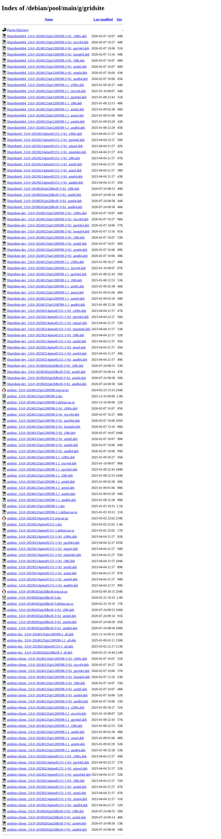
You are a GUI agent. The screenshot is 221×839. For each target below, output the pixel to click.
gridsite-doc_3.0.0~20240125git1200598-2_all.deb (40, 634)
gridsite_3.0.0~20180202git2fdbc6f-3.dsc (34, 597)
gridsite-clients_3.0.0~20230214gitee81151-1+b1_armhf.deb (46, 787)
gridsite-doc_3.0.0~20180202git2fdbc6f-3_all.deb (39, 652)
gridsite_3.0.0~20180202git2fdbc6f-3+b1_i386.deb (40, 610)
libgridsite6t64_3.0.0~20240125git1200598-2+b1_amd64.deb (47, 79)
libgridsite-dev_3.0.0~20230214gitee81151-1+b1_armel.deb (46, 347)
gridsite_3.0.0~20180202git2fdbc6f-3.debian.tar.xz (40, 603)
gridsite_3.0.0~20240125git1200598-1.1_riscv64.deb (42, 463)
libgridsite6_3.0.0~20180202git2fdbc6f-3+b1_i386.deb (43, 188)
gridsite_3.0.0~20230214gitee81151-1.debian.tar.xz (40, 530)
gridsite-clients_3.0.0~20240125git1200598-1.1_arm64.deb (46, 744)
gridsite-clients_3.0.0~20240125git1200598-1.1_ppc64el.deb (47, 719)
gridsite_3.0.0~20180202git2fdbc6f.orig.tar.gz (37, 591)
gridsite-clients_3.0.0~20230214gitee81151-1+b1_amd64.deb (47, 805)
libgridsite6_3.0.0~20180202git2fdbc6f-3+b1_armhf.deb (44, 195)
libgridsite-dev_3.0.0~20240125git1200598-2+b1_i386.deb (46, 237)
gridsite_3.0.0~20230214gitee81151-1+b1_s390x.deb (42, 536)
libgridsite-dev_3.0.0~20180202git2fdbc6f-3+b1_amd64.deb (46, 384)
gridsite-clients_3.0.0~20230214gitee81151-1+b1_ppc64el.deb (48, 762)
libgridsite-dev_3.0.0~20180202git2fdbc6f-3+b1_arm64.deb (46, 378)
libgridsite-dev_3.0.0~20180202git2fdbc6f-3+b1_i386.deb (45, 365)
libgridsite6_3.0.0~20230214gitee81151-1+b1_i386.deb (43, 158)
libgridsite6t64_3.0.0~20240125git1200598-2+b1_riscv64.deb (47, 42)
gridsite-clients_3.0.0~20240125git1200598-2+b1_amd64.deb (47, 701)
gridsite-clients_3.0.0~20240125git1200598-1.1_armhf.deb (45, 732)
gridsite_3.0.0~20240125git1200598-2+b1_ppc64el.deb (43, 420)
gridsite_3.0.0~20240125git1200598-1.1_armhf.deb (41, 481)
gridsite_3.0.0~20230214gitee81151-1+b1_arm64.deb (42, 579)
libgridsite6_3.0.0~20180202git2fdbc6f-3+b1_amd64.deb (44, 207)
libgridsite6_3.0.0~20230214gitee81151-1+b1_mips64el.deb (46, 152)
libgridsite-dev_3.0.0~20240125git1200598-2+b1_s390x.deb (47, 213)
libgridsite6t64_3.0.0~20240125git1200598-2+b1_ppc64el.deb (48, 48)
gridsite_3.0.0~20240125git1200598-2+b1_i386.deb (41, 433)
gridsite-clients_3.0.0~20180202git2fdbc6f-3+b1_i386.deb (45, 811)
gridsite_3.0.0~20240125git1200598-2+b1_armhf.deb (42, 439)
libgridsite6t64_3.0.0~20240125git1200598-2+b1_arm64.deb (47, 72)
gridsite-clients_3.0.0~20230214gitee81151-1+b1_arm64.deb (47, 799)
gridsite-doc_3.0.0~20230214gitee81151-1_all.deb (40, 646)
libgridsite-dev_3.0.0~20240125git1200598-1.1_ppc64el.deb (46, 274)
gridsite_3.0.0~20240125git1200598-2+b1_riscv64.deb (43, 414)
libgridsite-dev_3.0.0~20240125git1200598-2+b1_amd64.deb (47, 256)
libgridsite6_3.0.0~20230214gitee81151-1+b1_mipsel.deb (45, 146)
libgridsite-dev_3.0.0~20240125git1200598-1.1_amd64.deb (46, 304)
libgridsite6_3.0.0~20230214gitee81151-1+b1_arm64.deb (44, 176)
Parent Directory (18, 30)
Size (119, 19)
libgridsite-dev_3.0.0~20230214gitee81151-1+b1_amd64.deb (47, 359)
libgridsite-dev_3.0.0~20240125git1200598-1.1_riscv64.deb (46, 268)
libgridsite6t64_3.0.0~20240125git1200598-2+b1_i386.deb (46, 60)
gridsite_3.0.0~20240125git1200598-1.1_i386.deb (40, 475)
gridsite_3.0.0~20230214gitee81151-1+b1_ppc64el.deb (43, 542)
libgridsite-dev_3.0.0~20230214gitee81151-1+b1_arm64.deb (47, 353)
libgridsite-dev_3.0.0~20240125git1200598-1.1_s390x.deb (45, 262)
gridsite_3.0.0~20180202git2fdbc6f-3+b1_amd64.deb (42, 628)
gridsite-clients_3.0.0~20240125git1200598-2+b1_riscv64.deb (48, 664)
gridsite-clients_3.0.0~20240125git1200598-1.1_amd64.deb (46, 750)
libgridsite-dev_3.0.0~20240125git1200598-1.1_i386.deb (44, 280)
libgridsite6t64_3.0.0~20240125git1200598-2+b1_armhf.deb (47, 66)
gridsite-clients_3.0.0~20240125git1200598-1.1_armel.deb (45, 738)
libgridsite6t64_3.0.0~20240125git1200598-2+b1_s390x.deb (47, 36)
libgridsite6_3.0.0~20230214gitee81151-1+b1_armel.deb (44, 170)
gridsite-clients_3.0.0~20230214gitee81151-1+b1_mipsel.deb (47, 768)
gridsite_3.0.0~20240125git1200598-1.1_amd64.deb (41, 500)
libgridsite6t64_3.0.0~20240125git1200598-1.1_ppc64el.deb (46, 97)
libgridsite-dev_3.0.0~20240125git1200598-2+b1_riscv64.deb (47, 219)
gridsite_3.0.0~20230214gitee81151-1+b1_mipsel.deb (42, 549)
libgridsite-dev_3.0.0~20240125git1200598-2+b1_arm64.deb (47, 249)
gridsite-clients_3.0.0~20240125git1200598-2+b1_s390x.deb (47, 658)
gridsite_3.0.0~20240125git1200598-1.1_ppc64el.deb (42, 469)
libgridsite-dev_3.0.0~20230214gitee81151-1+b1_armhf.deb (46, 341)
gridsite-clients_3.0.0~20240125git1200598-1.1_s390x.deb (45, 707)
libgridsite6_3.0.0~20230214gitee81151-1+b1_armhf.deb (44, 164)
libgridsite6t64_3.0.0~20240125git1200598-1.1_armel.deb (45, 115)
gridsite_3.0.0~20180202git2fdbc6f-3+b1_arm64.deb (42, 622)
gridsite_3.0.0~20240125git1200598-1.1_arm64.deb (41, 494)
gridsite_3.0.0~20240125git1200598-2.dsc (34, 396)
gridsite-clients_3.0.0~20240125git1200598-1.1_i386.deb (44, 726)
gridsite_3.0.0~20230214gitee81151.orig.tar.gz (37, 518)
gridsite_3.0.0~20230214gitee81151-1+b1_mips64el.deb (44, 555)
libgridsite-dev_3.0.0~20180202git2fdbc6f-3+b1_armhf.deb (46, 372)
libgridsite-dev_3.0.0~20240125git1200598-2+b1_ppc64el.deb (48, 225)
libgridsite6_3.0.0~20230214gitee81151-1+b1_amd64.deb (45, 182)
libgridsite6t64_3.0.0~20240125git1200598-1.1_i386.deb (44, 103)
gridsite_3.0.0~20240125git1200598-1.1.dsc (36, 506)
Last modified (103, 19)
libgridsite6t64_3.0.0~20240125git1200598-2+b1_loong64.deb (48, 54)
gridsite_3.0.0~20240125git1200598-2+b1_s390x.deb (42, 408)
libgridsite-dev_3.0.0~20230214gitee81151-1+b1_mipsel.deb (47, 323)
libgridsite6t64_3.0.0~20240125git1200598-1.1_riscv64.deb (46, 91)
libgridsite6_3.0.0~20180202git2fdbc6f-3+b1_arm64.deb (44, 201)
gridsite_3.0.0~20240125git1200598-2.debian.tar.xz (41, 402)
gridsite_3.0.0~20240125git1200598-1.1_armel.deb (40, 487)
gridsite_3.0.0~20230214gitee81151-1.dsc (34, 524)
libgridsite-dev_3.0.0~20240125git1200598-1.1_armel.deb (45, 292)
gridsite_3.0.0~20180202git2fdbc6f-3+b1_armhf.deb (41, 616)
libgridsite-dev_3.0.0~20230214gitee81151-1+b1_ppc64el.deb (48, 317)
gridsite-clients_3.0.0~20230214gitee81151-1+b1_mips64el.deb (49, 774)
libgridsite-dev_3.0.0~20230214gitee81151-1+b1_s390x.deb (46, 310)
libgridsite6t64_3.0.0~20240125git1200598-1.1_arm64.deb (45, 121)
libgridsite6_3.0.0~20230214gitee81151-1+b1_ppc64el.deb (45, 140)
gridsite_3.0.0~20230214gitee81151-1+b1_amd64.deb (42, 585)
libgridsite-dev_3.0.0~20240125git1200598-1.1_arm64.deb (45, 298)
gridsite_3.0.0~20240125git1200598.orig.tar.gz (38, 390)
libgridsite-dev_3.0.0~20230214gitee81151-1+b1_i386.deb (45, 335)
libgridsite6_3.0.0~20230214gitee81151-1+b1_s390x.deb (44, 133)
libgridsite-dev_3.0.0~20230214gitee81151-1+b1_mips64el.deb (48, 329)
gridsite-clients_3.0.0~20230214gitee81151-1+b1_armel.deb (46, 793)
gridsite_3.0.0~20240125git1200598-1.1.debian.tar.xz (42, 512)
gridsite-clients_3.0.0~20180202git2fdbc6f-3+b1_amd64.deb (47, 829)
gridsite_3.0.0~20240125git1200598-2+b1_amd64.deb (43, 451)
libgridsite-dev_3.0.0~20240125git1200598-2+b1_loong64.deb (48, 231)
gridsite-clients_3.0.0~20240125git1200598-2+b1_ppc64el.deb (48, 671)
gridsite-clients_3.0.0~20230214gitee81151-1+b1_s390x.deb (46, 756)
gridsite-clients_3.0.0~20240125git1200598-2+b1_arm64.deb (47, 695)
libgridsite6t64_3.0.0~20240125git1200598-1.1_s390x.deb (45, 85)
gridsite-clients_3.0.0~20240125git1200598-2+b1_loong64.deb (48, 677)
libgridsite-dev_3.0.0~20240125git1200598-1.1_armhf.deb (45, 286)
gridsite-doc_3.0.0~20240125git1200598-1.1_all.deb (41, 640)
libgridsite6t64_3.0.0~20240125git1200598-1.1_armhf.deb (45, 109)
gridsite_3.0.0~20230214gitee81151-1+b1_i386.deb (41, 561)
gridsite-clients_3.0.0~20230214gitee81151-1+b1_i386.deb (45, 780)
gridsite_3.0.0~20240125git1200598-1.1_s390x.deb (41, 457)
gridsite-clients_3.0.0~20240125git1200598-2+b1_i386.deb (46, 683)
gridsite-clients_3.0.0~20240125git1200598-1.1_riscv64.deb (46, 713)
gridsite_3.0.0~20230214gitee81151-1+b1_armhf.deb (42, 567)
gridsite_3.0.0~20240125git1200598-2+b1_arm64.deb (42, 445)
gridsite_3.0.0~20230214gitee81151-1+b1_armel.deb (42, 573)
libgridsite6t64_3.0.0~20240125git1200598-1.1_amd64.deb (46, 127)
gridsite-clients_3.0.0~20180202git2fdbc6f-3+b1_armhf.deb (46, 817)
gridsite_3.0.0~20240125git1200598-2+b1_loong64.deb (43, 426)
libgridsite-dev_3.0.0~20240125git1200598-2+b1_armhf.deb (47, 243)
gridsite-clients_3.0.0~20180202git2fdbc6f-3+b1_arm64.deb (46, 823)
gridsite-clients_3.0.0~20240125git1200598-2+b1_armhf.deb (47, 689)
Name (49, 19)
